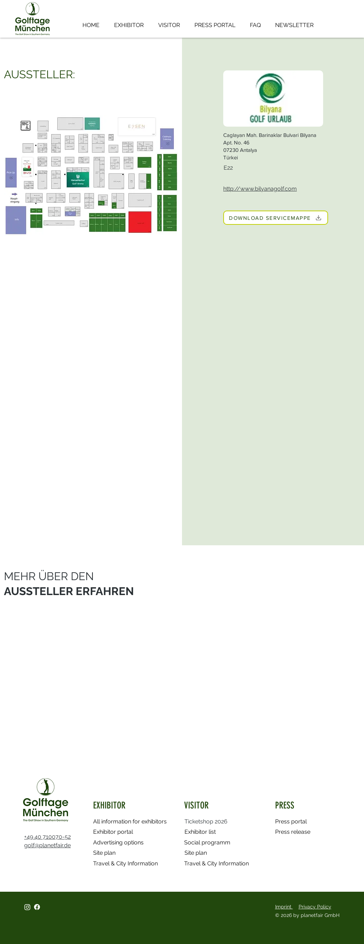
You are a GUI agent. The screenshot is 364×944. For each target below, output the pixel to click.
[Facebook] (37, 907)
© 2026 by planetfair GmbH (308, 915)
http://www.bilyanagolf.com (260, 188)
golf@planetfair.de (47, 845)
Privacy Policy (315, 906)
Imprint (284, 906)
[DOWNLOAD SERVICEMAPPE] (275, 218)
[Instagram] (27, 907)
